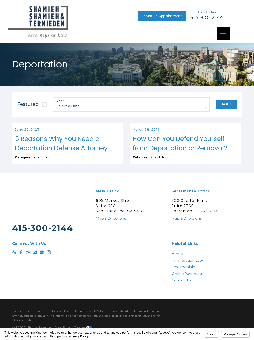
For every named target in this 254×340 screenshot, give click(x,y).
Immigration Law (187, 267)
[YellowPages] (28, 259)
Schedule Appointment (161, 16)
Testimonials (183, 273)
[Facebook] (21, 259)
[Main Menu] (223, 33)
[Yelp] (14, 259)
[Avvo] (35, 259)
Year (60, 101)
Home (177, 260)
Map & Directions (111, 225)
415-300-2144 (206, 17)
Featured (28, 104)
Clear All (227, 104)
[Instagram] (49, 259)
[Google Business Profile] (42, 259)
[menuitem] (207, 260)
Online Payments (187, 280)
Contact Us (182, 287)
